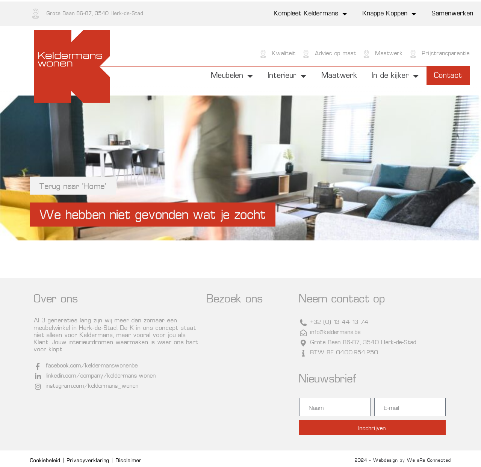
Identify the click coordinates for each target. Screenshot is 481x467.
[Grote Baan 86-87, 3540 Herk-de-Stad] (249, 376)
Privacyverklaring (88, 460)
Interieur (287, 76)
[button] (152, 215)
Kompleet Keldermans (311, 13)
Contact (448, 76)
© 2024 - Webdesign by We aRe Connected (401, 460)
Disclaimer (129, 460)
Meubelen (232, 76)
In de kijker (395, 76)
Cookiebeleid (45, 460)
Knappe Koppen (390, 13)
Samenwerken (452, 14)
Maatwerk (339, 76)
